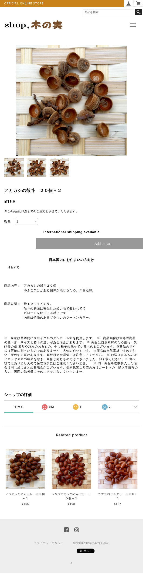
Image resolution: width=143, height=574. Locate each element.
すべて (18, 406)
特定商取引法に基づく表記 (91, 543)
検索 (138, 12)
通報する (14, 267)
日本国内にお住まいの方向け (71, 260)
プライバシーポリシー (49, 543)
